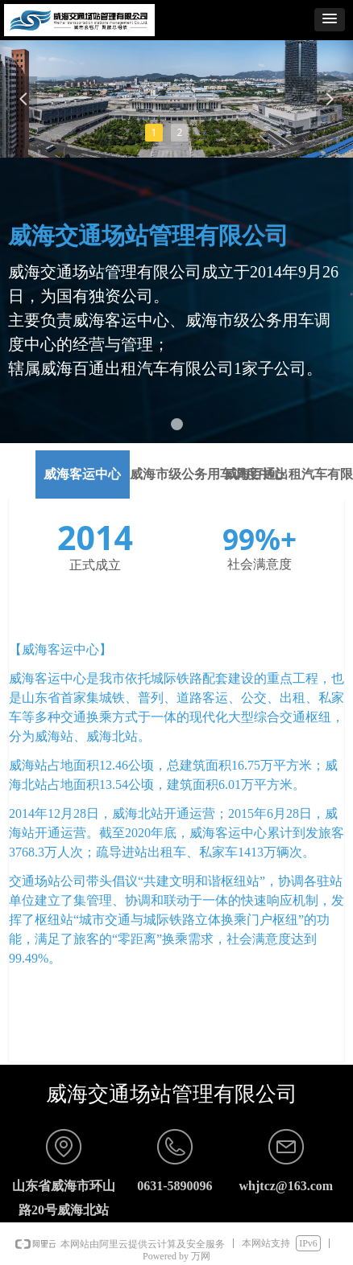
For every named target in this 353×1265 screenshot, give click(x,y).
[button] (329, 19)
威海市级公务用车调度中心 (207, 474)
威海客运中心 (82, 474)
